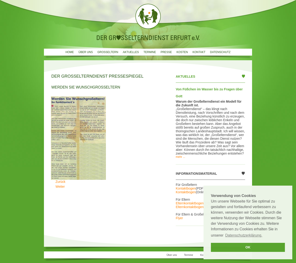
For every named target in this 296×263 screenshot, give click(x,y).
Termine (149, 52)
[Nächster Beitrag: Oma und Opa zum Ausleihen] (60, 186)
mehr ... (180, 156)
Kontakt (198, 52)
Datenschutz (220, 52)
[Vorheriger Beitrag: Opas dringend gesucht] (60, 182)
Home (69, 52)
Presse (166, 52)
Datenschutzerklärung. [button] (243, 235)
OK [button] (247, 247)
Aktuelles (131, 52)
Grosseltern (107, 52)
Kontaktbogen (186, 188)
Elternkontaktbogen (190, 203)
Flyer (179, 218)
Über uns (85, 52)
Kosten (182, 52)
